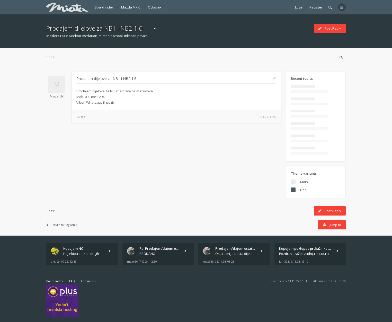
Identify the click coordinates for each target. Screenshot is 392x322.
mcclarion (89, 35)
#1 (275, 78)
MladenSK (57, 96)
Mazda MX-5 (130, 7)
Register (315, 7)
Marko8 (75, 35)
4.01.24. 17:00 (268, 117)
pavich (142, 35)
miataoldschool (111, 35)
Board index (104, 7)
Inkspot (130, 35)
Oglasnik (155, 7)
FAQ (72, 281)
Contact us (88, 281)
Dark (304, 189)
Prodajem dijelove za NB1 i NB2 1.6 (94, 28)
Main (304, 182)
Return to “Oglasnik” (62, 225)
